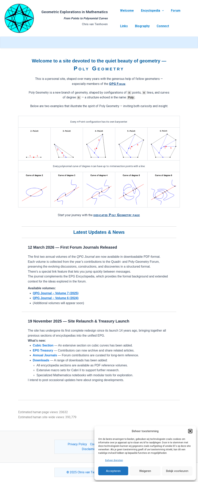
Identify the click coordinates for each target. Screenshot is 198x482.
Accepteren (113, 471)
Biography (141, 26)
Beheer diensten (114, 460)
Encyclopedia (151, 10)
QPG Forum (117, 84)
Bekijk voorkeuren (177, 471)
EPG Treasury (43, 350)
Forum (173, 10)
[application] (161, 10)
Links (123, 26)
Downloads (41, 360)
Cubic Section (43, 345)
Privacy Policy (77, 444)
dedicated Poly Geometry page (116, 215)
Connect (160, 26)
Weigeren (145, 471)
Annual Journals (45, 355)
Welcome (126, 10)
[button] (190, 431)
